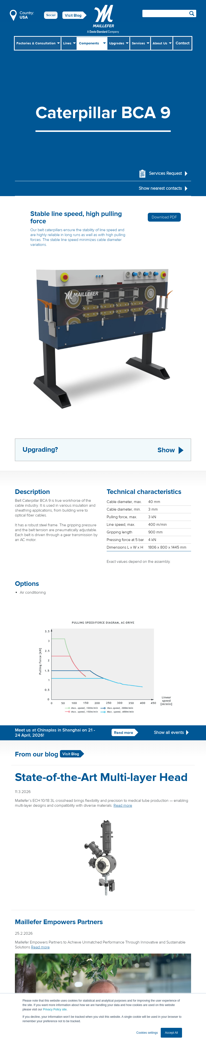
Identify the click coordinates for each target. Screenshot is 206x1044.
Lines (67, 43)
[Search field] (169, 13)
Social (50, 15)
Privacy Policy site (55, 1009)
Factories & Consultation (36, 43)
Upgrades (116, 43)
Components (89, 43)
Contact (182, 43)
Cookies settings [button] (147, 1032)
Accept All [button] (171, 1032)
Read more (123, 732)
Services (138, 43)
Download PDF (164, 217)
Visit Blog (73, 15)
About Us (160, 43)
